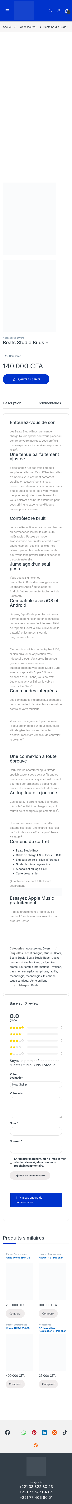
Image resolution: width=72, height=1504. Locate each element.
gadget (45, 962)
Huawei (42, 1254)
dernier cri (16, 962)
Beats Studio (18, 957)
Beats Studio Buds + (39, 957)
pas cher (15, 971)
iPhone (9, 1254)
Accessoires (27, 27)
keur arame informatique (34, 966)
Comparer (15, 355)
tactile (53, 971)
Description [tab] (12, 403)
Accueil (7, 27)
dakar (56, 957)
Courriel (16, 1141)
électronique (32, 962)
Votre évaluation (16, 1076)
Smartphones (20, 1254)
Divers (20, 337)
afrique (48, 953)
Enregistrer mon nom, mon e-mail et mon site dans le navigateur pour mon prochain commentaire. (40, 1162)
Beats (57, 953)
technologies (34, 976)
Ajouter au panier (29, 379)
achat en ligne (33, 953)
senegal (27, 971)
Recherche (51, 11)
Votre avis (16, 1093)
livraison (56, 966)
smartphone (40, 971)
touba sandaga (19, 980)
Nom (14, 1123)
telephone (49, 976)
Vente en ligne (38, 980)
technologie (17, 976)
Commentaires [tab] (49, 403)
